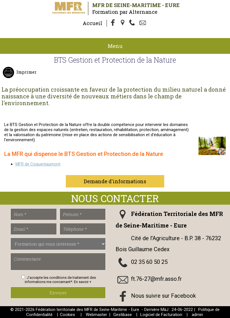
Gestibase (122, 314)
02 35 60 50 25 (149, 262)
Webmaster (96, 314)
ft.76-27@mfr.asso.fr (156, 278)
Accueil (92, 23)
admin (197, 314)
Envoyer (58, 292)
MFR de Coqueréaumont (37, 164)
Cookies (67, 314)
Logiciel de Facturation (161, 314)
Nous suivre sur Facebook (163, 295)
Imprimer (26, 72)
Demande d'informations (115, 181)
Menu (115, 46)
